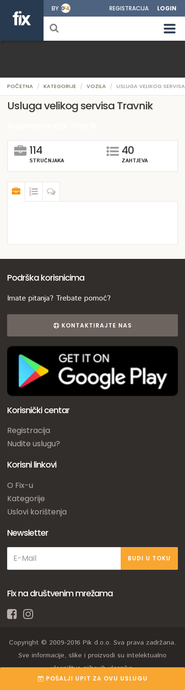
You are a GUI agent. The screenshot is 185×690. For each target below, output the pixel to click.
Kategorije (60, 86)
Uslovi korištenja (37, 511)
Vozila (96, 86)
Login (166, 8)
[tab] (16, 192)
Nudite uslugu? (33, 443)
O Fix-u (20, 485)
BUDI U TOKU (149, 558)
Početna (20, 86)
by (55, 8)
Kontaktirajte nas (92, 325)
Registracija (129, 8)
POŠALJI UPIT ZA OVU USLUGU (93, 678)
